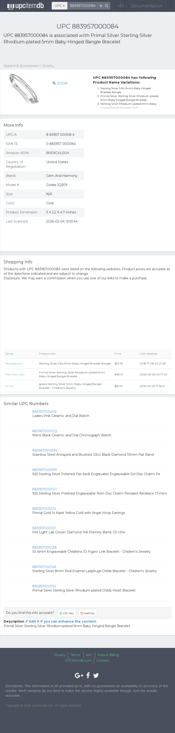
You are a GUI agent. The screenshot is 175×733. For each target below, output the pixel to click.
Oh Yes (67, 613)
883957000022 (44, 431)
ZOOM (60, 83)
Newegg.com (14, 363)
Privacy (60, 655)
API (118, 6)
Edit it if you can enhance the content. (60, 621)
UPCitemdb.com (78, 660)
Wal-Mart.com (15, 374)
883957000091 (44, 470)
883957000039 (44, 450)
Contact (102, 660)
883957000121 (44, 528)
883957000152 (44, 586)
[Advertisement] (56, 54)
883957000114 (44, 509)
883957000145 (44, 567)
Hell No (88, 613)
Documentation (144, 6)
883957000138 (44, 547)
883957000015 (44, 412)
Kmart (9, 386)
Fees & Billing (108, 655)
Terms (75, 655)
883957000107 (44, 489)
